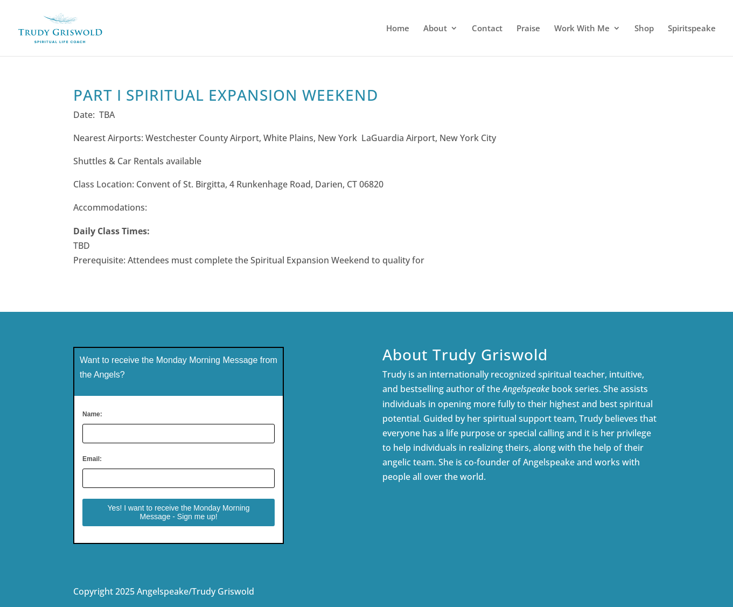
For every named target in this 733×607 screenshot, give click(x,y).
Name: (92, 414)
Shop (644, 28)
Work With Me (582, 28)
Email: (92, 459)
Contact (487, 28)
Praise (528, 28)
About (435, 28)
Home (397, 28)
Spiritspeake (692, 28)
